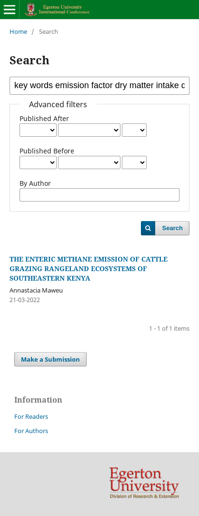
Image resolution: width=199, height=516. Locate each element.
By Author (35, 183)
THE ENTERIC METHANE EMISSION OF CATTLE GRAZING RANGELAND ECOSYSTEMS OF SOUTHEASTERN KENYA (89, 268)
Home (18, 31)
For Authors (31, 430)
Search (172, 228)
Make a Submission (50, 359)
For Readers (31, 416)
